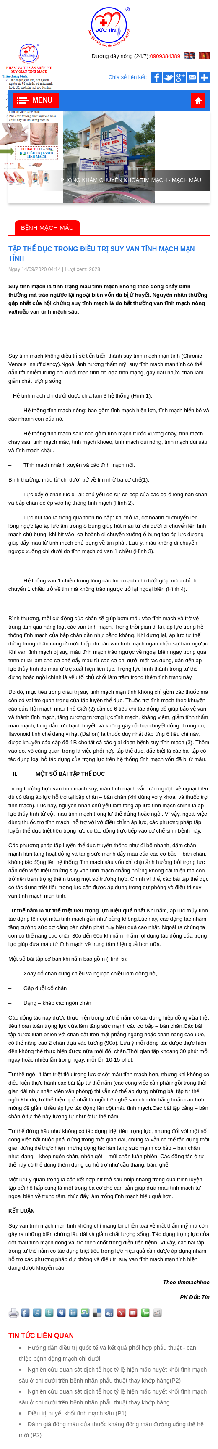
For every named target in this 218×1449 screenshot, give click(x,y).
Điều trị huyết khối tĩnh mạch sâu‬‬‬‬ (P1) (77, 1413)
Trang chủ (198, 100)
